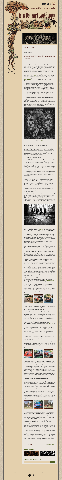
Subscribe (46, 8)
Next (53, 444)
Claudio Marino (19, 472)
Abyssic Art (41, 140)
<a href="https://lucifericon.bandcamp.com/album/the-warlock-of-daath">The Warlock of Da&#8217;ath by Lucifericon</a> (39, 61)
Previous (48, 444)
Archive (38, 8)
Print (53, 8)
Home (33, 8)
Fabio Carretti (27, 472)
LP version (34, 75)
